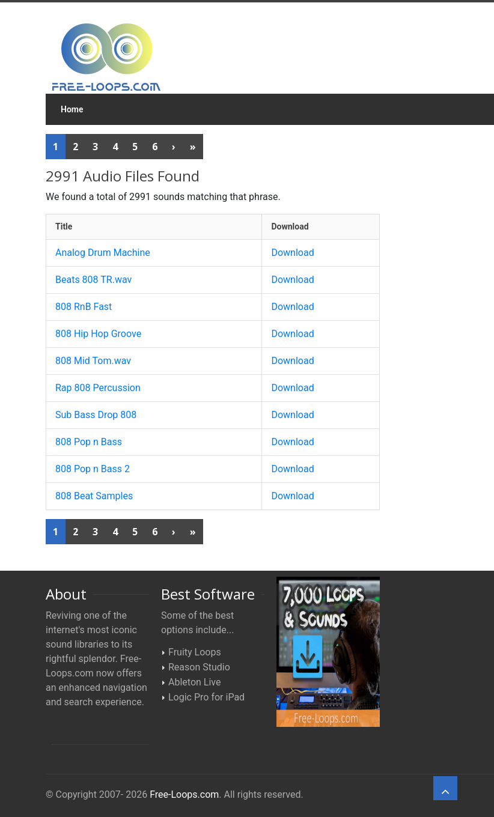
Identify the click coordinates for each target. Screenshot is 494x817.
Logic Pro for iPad (206, 697)
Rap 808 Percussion (98, 387)
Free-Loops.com (184, 794)
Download (292, 252)
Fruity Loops (194, 652)
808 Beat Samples (94, 496)
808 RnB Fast (83, 306)
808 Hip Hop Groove (98, 333)
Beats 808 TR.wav (93, 279)
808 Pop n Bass (88, 442)
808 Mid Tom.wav (93, 360)
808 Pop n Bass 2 (92, 469)
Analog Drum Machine (102, 252)
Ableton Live (194, 682)
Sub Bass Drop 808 (95, 415)
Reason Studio (199, 667)
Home (72, 109)
